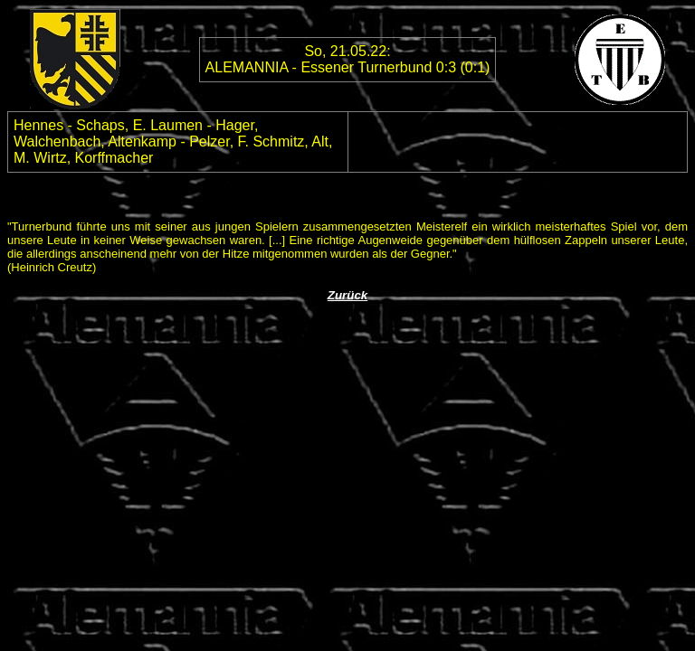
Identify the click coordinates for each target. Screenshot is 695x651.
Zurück (347, 295)
